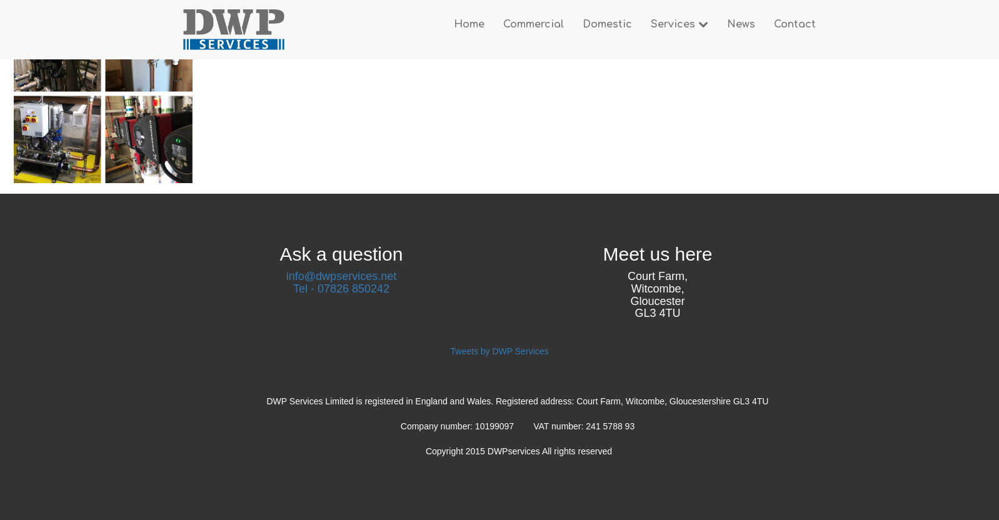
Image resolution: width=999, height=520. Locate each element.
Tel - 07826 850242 (341, 288)
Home (469, 24)
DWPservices (515, 451)
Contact (795, 24)
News (741, 24)
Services (679, 24)
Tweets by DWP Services (500, 351)
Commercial (533, 24)
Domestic (607, 24)
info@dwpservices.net (341, 276)
